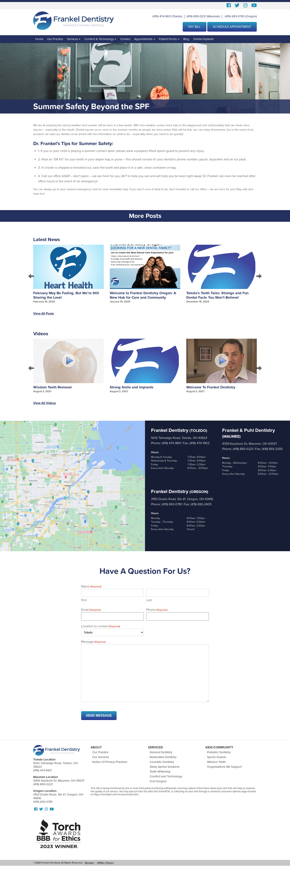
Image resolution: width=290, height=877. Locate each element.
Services (72, 39)
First (84, 600)
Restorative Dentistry (163, 757)
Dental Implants (203, 39)
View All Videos (44, 403)
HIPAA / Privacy (105, 862)
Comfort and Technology (166, 776)
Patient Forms (168, 39)
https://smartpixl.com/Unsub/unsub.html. (116, 794)
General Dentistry (161, 752)
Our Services (100, 757)
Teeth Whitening (160, 771)
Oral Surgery (158, 781)
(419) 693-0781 (234, 16)
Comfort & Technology (99, 39)
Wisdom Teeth (216, 762)
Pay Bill (194, 27)
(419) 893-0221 (196, 16)
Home (39, 39)
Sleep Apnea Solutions (164, 767)
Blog (186, 39)
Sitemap (89, 862)
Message (93, 642)
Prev (31, 276)
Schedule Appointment (232, 27)
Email (91, 610)
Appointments (143, 39)
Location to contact (100, 626)
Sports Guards (216, 757)
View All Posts (43, 314)
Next (258, 276)
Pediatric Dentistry (219, 752)
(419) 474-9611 (161, 16)
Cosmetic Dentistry (162, 762)
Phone (156, 610)
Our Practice (55, 39)
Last (149, 600)
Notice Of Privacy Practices (109, 762)
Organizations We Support (224, 767)
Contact (125, 39)
